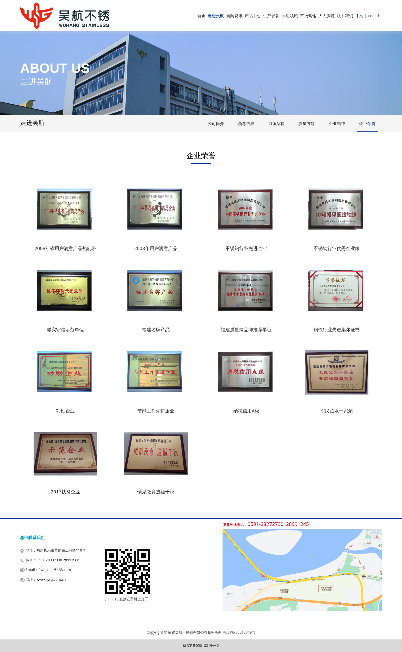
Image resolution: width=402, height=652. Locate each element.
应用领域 (290, 15)
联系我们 (345, 15)
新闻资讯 (234, 15)
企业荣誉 (367, 123)
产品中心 (253, 15)
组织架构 (276, 123)
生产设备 (271, 15)
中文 (359, 15)
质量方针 (306, 123)
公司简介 (216, 123)
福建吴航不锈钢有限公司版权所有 (195, 632)
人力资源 (326, 15)
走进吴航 (216, 15)
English (374, 15)
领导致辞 (246, 123)
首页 (201, 15)
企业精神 (337, 123)
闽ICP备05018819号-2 (201, 645)
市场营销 (308, 15)
